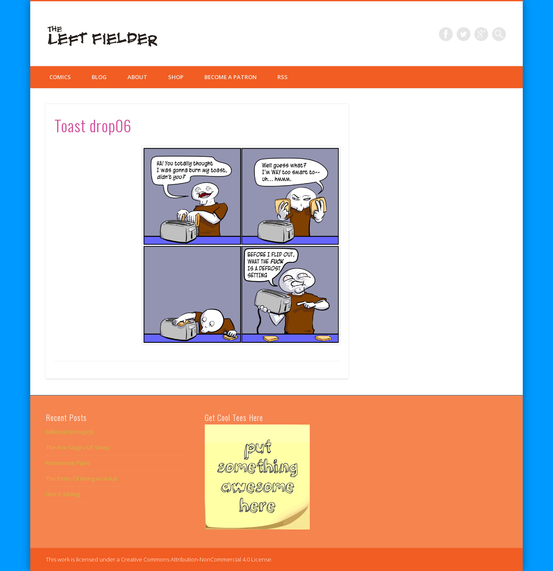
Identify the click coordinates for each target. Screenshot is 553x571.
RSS (282, 77)
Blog (99, 77)
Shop (176, 77)
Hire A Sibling (62, 494)
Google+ (481, 34)
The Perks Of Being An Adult (82, 478)
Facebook (446, 34)
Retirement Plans (68, 463)
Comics (60, 77)
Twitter (463, 34)
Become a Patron (230, 77)
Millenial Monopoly (70, 432)
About (137, 77)
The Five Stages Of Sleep (77, 447)
